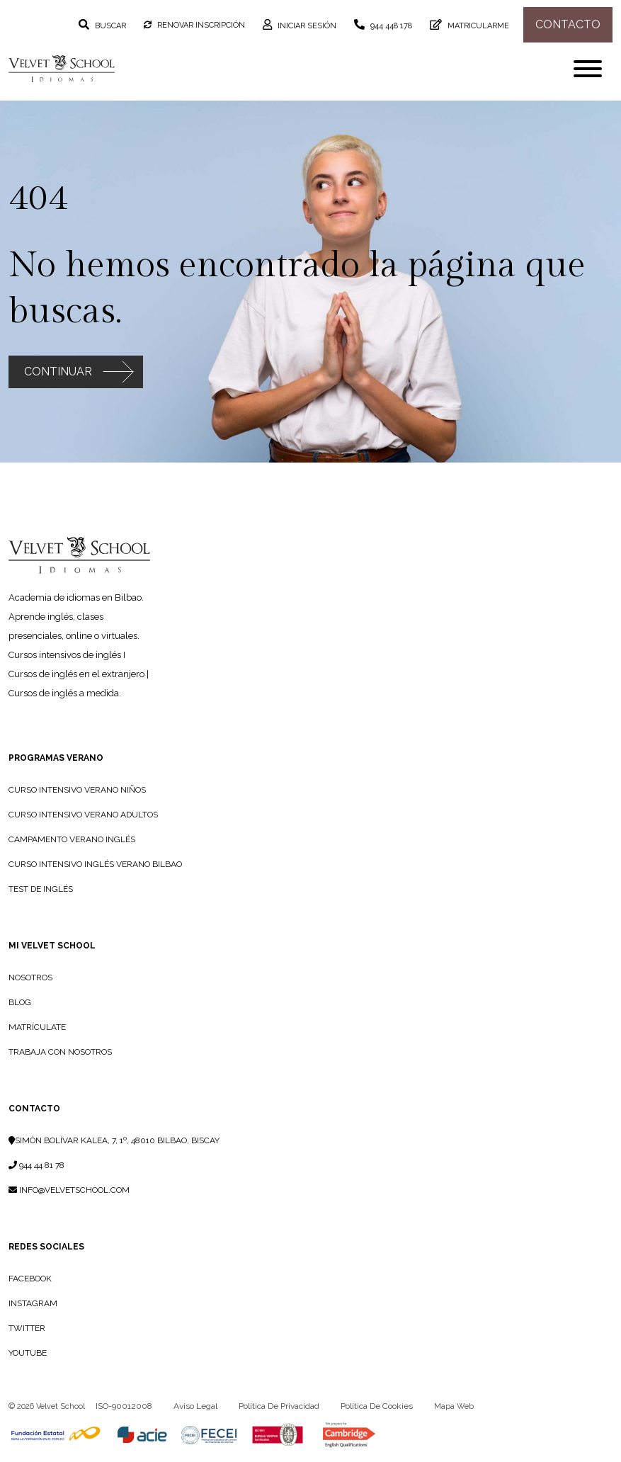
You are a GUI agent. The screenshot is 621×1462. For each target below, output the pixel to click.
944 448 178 (390, 25)
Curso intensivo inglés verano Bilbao (95, 864)
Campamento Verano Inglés (71, 839)
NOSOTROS (30, 977)
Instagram (32, 1303)
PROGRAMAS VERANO (55, 758)
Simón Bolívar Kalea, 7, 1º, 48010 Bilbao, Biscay (114, 1140)
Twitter (26, 1328)
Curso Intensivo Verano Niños (77, 790)
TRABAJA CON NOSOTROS (60, 1052)
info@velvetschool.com (69, 1190)
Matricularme (477, 25)
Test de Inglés (40, 889)
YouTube (27, 1353)
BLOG (19, 1002)
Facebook (30, 1279)
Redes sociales (46, 1247)
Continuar (58, 371)
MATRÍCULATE (37, 1027)
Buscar (109, 25)
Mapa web (454, 1406)
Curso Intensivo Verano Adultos (83, 815)
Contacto (34, 1109)
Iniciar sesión (305, 25)
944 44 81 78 (36, 1165)
